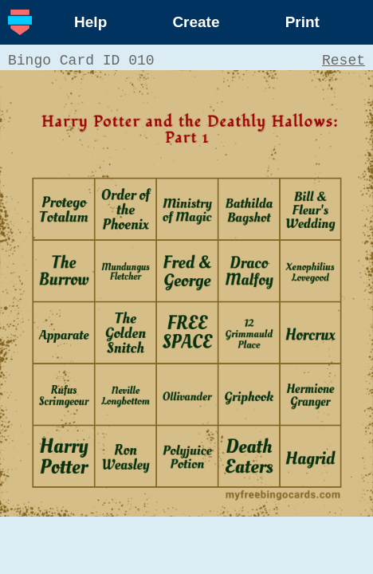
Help (90, 22)
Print (302, 22)
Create (195, 22)
